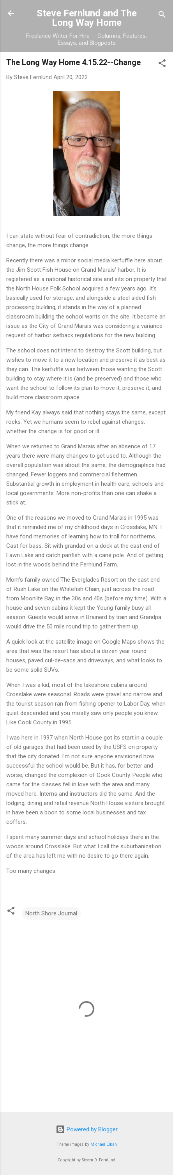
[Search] (162, 16)
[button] (162, 64)
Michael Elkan (103, 1144)
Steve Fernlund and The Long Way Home (87, 18)
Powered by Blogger (87, 1129)
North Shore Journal (51, 913)
